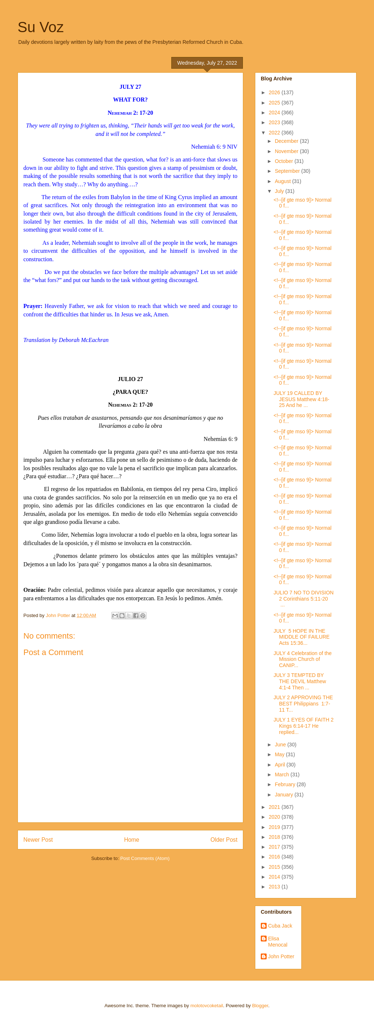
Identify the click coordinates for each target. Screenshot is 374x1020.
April (280, 765)
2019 (275, 827)
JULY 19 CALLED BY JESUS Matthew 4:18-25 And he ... (301, 399)
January (284, 795)
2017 (275, 847)
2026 (275, 92)
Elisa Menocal (277, 942)
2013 (275, 887)
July (280, 191)
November (287, 151)
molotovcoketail (206, 1005)
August (283, 181)
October (284, 161)
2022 (275, 133)
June (281, 744)
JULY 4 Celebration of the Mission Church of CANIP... (303, 659)
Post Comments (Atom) (144, 858)
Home (132, 840)
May (280, 754)
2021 (275, 807)
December (287, 141)
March (282, 774)
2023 (275, 122)
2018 (275, 837)
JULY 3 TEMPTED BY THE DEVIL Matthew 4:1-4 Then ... (300, 681)
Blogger (260, 1005)
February (286, 784)
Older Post (223, 840)
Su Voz (41, 27)
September (288, 171)
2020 (275, 817)
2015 (275, 867)
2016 (275, 857)
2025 (275, 103)
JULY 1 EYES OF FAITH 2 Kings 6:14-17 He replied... (303, 726)
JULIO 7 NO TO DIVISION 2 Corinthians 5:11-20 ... (303, 599)
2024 (275, 112)
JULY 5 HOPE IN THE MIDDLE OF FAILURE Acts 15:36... (301, 637)
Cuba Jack (280, 926)
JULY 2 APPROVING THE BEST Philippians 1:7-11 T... (303, 703)
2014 (275, 877)
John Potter (281, 956)
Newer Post (38, 840)
